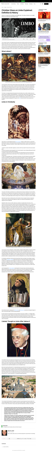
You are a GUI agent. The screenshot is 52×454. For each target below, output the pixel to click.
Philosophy (43, 67)
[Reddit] (25, 438)
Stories (43, 55)
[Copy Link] (27, 438)
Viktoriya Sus (40, 67)
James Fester (40, 33)
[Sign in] (49, 3)
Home (2, 7)
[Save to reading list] (27, 39)
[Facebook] (22, 438)
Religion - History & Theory (8, 7)
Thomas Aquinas (11, 268)
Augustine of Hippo (10, 259)
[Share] (30, 39)
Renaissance (22, 310)
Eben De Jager (7, 39)
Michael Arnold (41, 55)
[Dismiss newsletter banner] (49, 1)
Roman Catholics (18, 141)
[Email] (30, 438)
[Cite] (33, 39)
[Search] (40, 3)
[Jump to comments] (23, 39)
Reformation (16, 310)
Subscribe (23, 1)
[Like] (4, 439)
